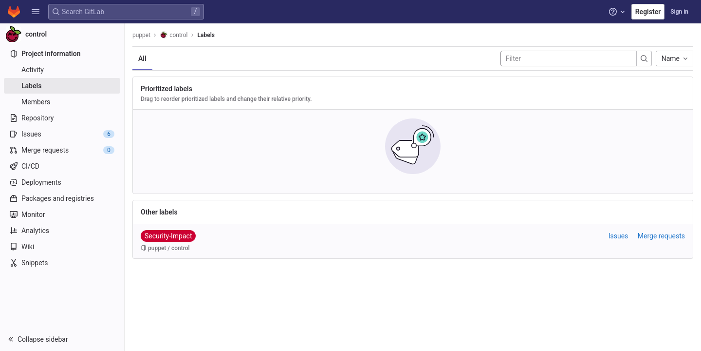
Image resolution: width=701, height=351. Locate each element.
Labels (206, 35)
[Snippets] (62, 263)
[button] (35, 12)
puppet (141, 35)
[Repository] (62, 118)
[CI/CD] (62, 166)
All (142, 58)
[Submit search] (644, 58)
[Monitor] (62, 214)
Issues (618, 236)
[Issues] (62, 134)
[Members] (62, 102)
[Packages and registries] (62, 198)
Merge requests (661, 236)
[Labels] (62, 86)
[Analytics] (62, 230)
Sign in (679, 11)
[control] (62, 34)
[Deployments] (62, 182)
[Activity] (62, 70)
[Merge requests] (62, 150)
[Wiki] (62, 246)
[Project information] (62, 53)
